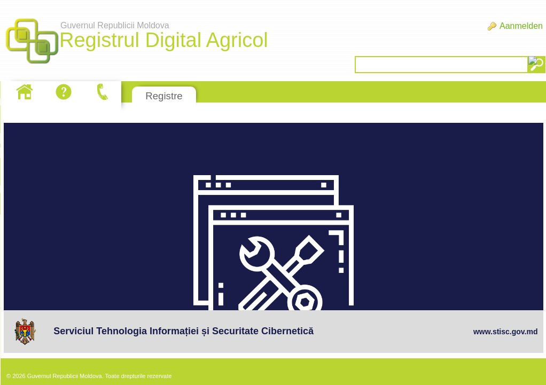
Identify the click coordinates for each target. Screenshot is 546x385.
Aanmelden (521, 25)
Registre (163, 95)
